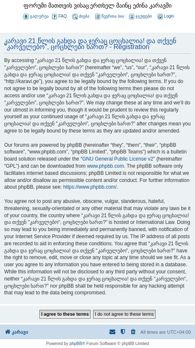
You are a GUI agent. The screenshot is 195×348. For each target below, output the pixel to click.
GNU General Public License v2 (117, 159)
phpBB (76, 343)
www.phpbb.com (105, 166)
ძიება (81, 16)
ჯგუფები (140, 16)
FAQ (59, 16)
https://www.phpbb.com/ (90, 187)
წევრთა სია (109, 16)
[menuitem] (165, 16)
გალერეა (36, 16)
